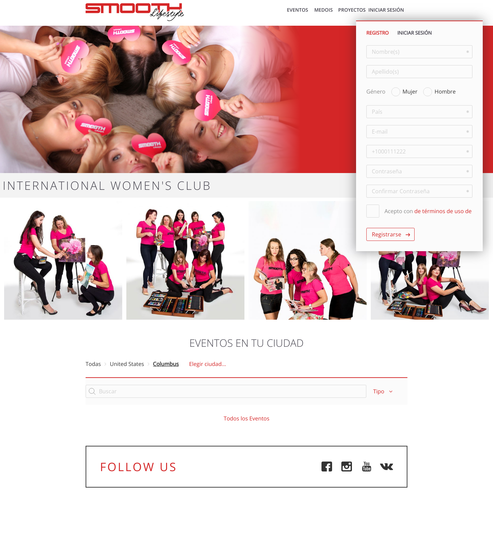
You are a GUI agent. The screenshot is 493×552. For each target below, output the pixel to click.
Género (375, 91)
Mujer (404, 91)
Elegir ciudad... (207, 364)
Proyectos (352, 10)
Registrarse (386, 234)
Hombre (439, 91)
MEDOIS (323, 10)
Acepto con (418, 211)
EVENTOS (297, 10)
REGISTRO (377, 33)
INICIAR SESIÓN (386, 10)
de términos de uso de (442, 211)
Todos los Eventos (246, 418)
